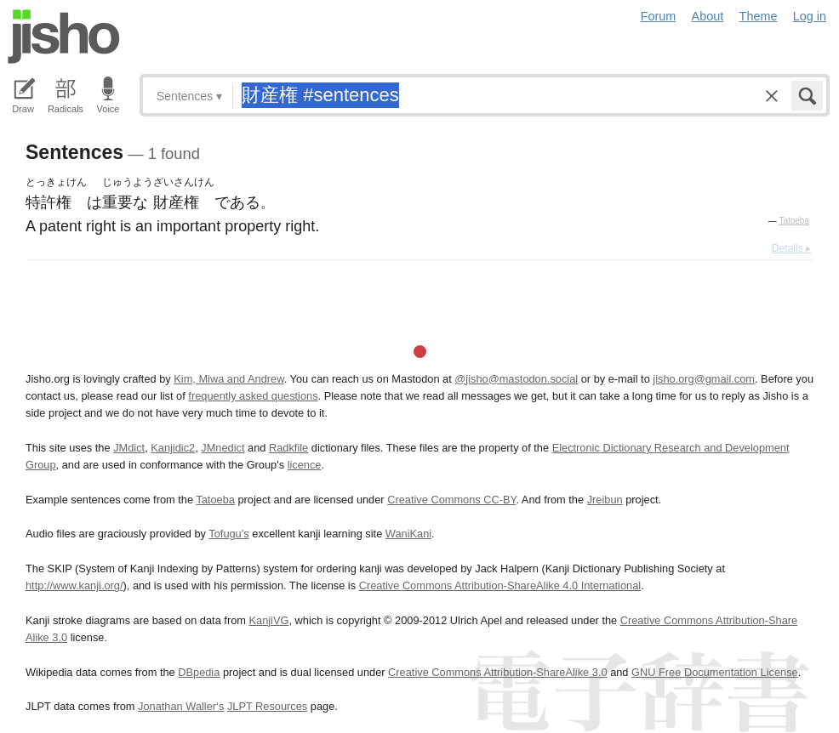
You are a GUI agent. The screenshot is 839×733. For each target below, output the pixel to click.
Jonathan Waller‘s (181, 706)
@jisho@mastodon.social (516, 378)
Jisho (64, 36)
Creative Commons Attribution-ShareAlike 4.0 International (500, 585)
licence (305, 464)
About (708, 16)
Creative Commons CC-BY (451, 499)
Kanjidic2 (173, 447)
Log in (809, 16)
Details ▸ (791, 248)
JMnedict (222, 447)
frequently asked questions (252, 395)
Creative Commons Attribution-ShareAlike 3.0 (497, 672)
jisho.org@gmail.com (704, 378)
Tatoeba (794, 220)
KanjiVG (268, 620)
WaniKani (408, 533)
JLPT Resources (267, 706)
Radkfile (288, 447)
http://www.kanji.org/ (74, 585)
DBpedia (199, 672)
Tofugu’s (228, 533)
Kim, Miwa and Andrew (228, 378)
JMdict (129, 447)
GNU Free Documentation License (714, 672)
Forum (658, 16)
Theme (758, 16)
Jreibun (605, 499)
